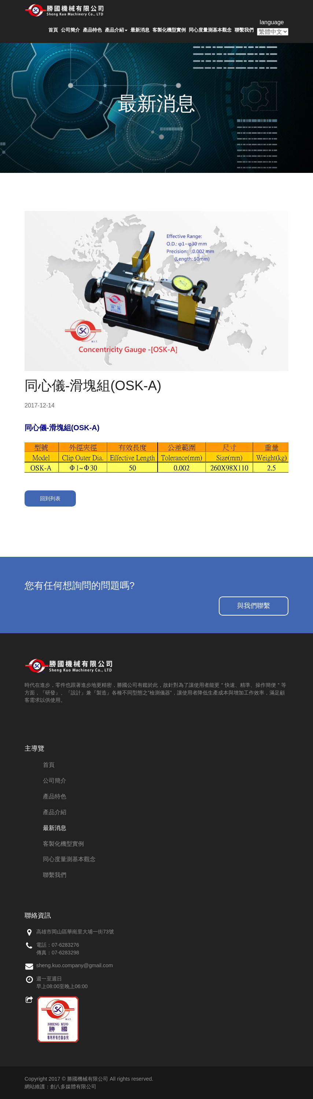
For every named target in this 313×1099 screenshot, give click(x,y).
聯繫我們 (244, 30)
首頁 (53, 30)
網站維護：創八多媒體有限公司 (60, 1086)
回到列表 (50, 498)
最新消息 (140, 30)
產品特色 (92, 30)
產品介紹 (116, 30)
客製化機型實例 (169, 30)
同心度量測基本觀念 (210, 30)
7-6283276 (67, 945)
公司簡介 (70, 30)
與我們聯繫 (253, 605)
